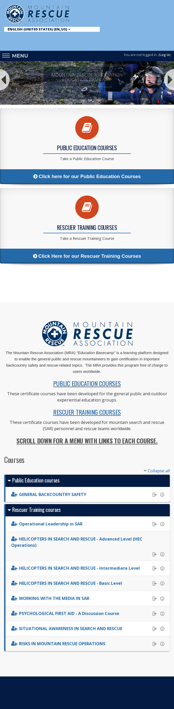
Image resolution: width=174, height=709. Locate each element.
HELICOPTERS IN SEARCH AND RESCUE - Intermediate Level (79, 568)
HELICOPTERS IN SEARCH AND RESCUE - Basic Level (70, 583)
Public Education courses (36, 480)
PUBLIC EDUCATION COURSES (87, 383)
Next (168, 79)
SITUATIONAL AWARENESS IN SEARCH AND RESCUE (70, 628)
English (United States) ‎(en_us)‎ (39, 29)
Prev (5, 79)
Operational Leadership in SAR (51, 524)
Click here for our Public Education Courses (87, 176)
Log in (164, 54)
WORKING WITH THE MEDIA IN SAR (54, 598)
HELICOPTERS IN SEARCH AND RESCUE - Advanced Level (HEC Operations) (76, 542)
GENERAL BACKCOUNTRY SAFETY (52, 494)
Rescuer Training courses (36, 509)
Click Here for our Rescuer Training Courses (87, 256)
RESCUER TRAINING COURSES (87, 412)
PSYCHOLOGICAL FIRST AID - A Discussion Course (69, 613)
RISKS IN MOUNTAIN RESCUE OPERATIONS (62, 644)
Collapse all (159, 471)
